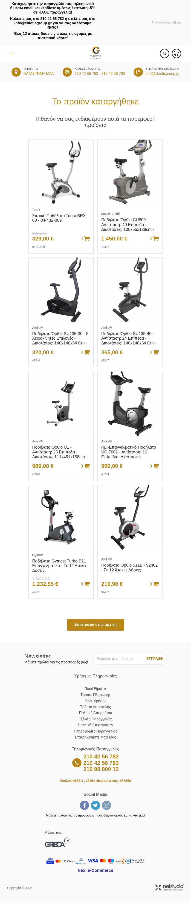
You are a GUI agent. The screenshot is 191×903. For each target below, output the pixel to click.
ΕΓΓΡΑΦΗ (155, 659)
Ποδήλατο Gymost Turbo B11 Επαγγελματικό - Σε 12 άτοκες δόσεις (59, 566)
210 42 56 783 (113, 73)
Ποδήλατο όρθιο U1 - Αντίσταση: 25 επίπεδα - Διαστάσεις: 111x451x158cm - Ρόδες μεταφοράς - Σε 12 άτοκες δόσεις (59, 457)
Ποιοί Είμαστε (95, 689)
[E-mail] (119, 658)
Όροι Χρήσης (95, 701)
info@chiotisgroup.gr (162, 73)
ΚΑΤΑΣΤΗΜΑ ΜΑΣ (38, 73)
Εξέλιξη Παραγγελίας (95, 719)
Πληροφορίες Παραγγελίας (95, 731)
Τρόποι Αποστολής (95, 707)
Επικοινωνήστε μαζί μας (166, 22)
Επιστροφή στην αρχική (95, 624)
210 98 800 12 (101, 769)
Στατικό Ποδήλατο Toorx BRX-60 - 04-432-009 (59, 218)
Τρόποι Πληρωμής (95, 695)
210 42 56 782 (86, 73)
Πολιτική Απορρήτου (95, 713)
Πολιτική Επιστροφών (95, 725)
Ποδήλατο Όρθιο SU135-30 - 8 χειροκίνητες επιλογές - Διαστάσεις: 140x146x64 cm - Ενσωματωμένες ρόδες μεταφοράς (60, 343)
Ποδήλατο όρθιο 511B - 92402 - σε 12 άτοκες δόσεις (129, 567)
